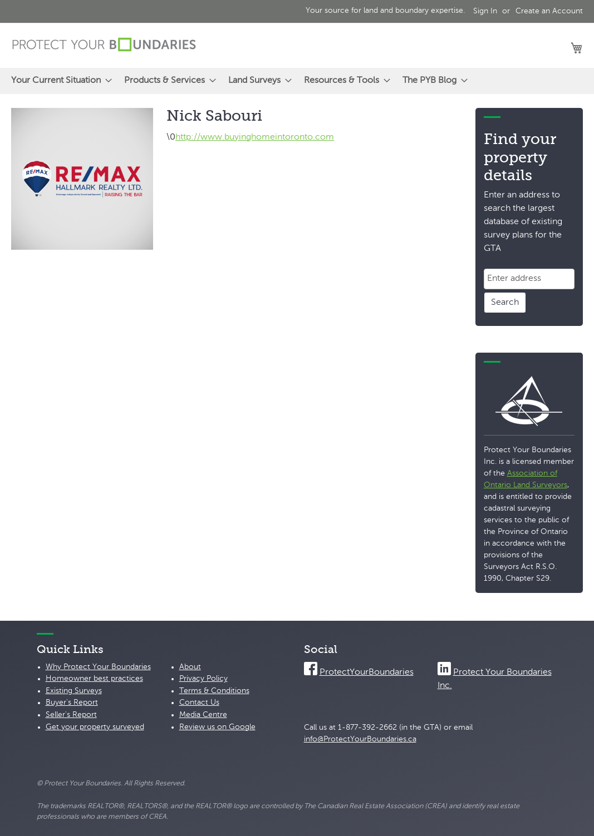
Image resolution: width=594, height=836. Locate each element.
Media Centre (203, 715)
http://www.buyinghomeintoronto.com (254, 137)
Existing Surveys (74, 691)
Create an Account (549, 11)
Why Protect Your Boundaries (98, 667)
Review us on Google (217, 727)
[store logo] (104, 45)
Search (505, 302)
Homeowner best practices (94, 678)
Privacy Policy (203, 678)
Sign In (485, 11)
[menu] (297, 81)
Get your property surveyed (95, 727)
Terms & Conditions (214, 691)
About (190, 667)
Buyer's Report (72, 702)
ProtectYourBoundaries (367, 672)
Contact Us (199, 702)
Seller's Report (71, 715)
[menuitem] (58, 81)
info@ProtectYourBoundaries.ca (360, 739)
